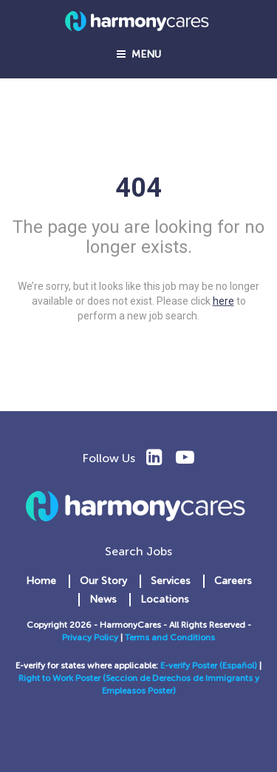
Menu (139, 54)
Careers (233, 581)
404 (138, 187)
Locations (164, 599)
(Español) (238, 665)
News (103, 599)
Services (171, 581)
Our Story (103, 581)
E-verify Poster (189, 665)
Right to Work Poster (60, 678)
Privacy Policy (90, 637)
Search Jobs (138, 551)
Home (41, 581)
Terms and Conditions (170, 637)
